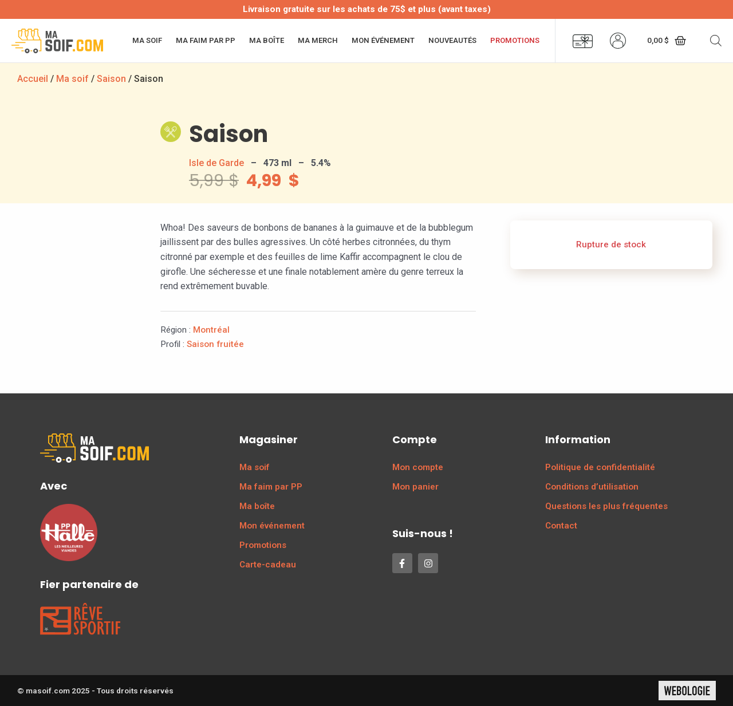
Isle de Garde (216, 162)
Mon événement (383, 40)
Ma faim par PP (205, 40)
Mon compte (417, 467)
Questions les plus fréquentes (606, 506)
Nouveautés (452, 40)
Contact (561, 525)
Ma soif (147, 40)
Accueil (32, 78)
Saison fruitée (215, 344)
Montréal (211, 330)
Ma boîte (266, 40)
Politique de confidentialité (600, 467)
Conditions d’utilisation (592, 487)
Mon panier (415, 487)
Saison (111, 78)
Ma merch (318, 40)
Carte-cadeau (267, 564)
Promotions (514, 40)
